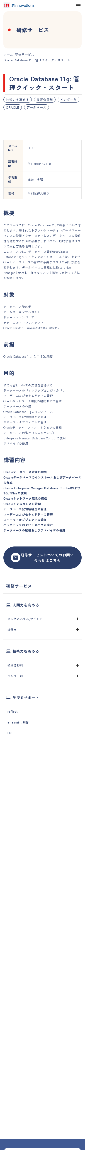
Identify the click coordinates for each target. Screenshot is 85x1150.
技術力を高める (17, 99)
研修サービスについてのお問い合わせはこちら (42, 557)
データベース (36, 107)
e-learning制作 (18, 722)
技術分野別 (44, 99)
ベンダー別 (68, 99)
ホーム (8, 54)
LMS (10, 733)
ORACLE (12, 107)
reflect (12, 711)
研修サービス (24, 54)
